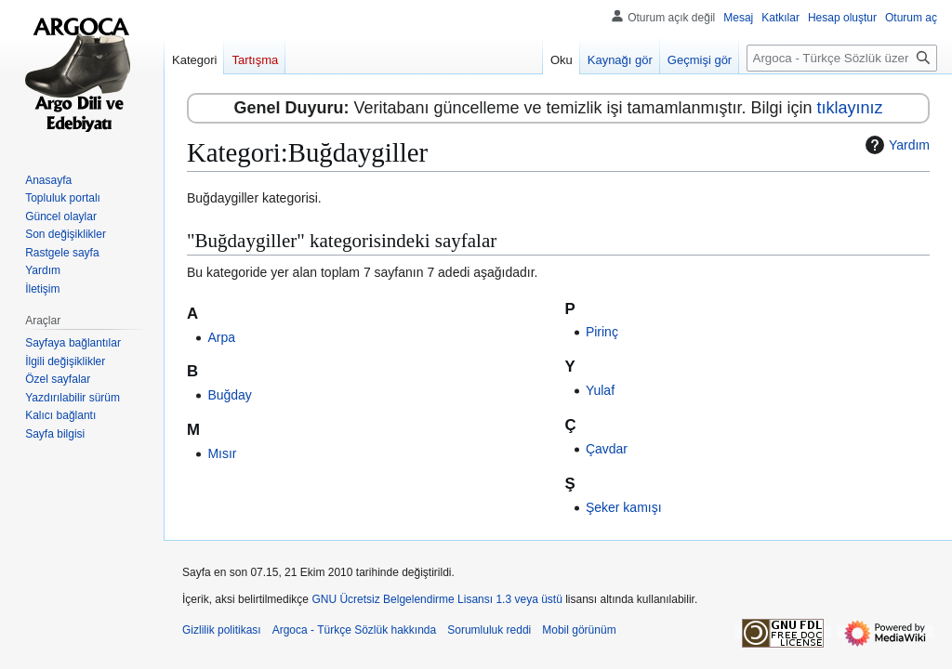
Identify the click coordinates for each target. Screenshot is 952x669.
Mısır (221, 453)
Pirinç (602, 331)
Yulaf (600, 390)
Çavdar (607, 448)
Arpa (221, 337)
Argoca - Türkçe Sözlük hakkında (354, 629)
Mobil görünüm (578, 629)
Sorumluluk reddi (489, 629)
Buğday (229, 394)
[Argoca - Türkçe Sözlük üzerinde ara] (842, 58)
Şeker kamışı (624, 507)
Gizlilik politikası (221, 629)
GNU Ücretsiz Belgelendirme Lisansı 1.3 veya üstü (436, 599)
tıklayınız (850, 107)
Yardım (895, 145)
